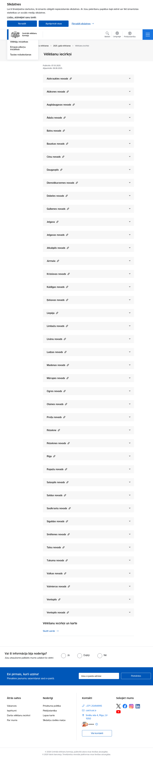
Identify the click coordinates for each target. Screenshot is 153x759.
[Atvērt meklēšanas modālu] (107, 35)
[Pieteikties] (136, 676)
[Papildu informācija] (96, 724)
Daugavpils (54, 169)
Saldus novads (56, 495)
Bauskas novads (57, 143)
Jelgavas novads (57, 234)
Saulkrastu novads (59, 508)
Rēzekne (53, 430)
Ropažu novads (57, 469)
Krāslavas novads (58, 273)
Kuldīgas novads (57, 286)
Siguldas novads (57, 521)
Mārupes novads (58, 378)
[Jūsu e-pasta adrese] (99, 676)
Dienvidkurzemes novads (62, 182)
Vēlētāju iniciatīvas (19, 77)
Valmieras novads (58, 586)
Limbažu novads (57, 325)
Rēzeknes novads (58, 443)
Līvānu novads (56, 339)
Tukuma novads (57, 560)
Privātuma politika (52, 705)
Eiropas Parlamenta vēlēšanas (20, 71)
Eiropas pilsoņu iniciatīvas (18, 84)
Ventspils (53, 599)
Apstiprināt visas (54, 23)
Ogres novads (56, 391)
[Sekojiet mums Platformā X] (118, 706)
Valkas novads (56, 573)
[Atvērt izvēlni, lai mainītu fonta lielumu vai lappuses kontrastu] (130, 35)
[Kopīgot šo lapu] (142, 60)
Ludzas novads (56, 352)
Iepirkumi (11, 710)
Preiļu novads (56, 417)
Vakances (12, 705)
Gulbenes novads (58, 208)
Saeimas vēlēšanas (19, 59)
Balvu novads (56, 130)
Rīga (51, 456)
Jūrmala (53, 260)
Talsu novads (56, 547)
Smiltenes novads (58, 534)
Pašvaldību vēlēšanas (20, 64)
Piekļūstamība (50, 710)
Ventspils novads (58, 612)
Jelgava (52, 221)
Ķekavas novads (57, 299)
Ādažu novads (56, 117)
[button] (70, 78)
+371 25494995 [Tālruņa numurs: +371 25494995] (94, 705)
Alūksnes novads (58, 91)
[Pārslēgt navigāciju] (148, 34)
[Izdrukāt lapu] (142, 53)
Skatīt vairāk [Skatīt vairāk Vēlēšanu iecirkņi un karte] (49, 631)
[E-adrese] (88, 724)
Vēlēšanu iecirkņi (18, 54)
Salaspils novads (57, 482)
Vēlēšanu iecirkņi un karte (60, 623)
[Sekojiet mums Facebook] (125, 706)
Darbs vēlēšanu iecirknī (18, 715)
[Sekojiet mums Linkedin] (138, 706)
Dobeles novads (57, 195)
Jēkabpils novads (58, 247)
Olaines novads (57, 404)
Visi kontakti (97, 733)
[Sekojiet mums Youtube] (118, 711)
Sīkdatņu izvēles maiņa (54, 720)
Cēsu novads (55, 156)
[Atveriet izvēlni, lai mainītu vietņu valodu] (117, 34)
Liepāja (52, 312)
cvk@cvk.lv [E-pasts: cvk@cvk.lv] (91, 710)
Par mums (12, 720)
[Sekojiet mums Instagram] (131, 706)
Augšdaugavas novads (61, 104)
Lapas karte (49, 715)
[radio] (65, 655)
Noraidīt (22, 23)
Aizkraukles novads (59, 78)
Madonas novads (58, 365)
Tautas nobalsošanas (20, 90)
